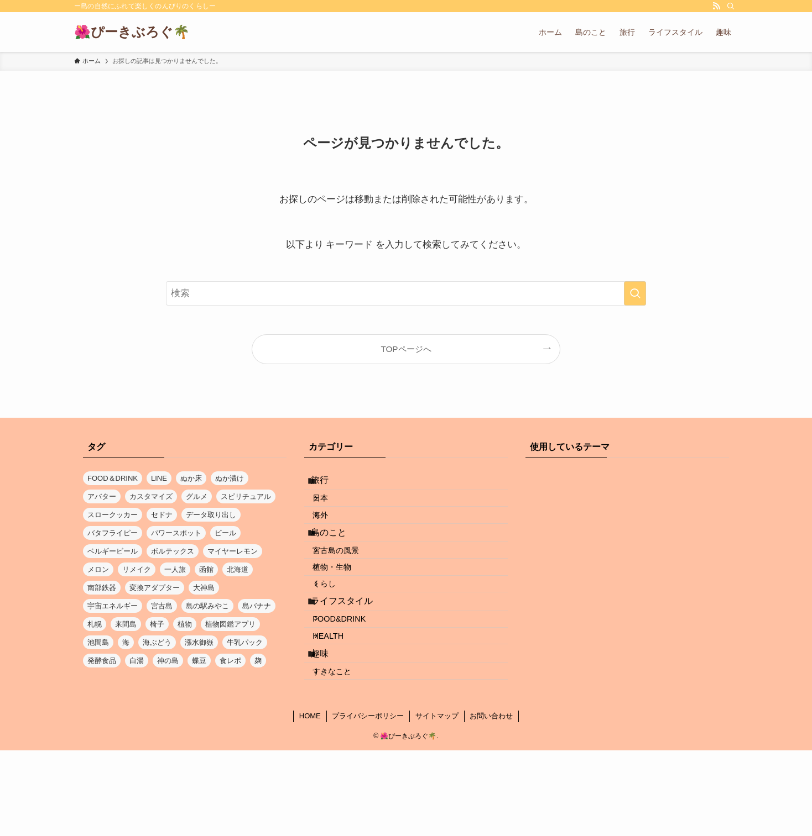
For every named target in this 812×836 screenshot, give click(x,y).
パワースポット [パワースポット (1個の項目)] (176, 533)
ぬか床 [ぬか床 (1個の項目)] (191, 478)
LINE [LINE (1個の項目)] (159, 478)
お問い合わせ (491, 801)
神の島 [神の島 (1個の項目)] (168, 660)
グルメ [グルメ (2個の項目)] (196, 496)
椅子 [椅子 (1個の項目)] (157, 624)
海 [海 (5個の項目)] (125, 642)
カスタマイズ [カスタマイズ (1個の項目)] (151, 496)
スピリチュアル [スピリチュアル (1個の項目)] (246, 496)
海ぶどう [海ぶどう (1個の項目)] (157, 642)
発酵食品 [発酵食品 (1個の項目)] (101, 660)
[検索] (730, 6)
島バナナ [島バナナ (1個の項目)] (256, 606)
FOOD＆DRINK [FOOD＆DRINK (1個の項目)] (112, 478)
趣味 (328, 728)
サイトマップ (437, 801)
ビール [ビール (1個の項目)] (225, 533)
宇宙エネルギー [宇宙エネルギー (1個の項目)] (112, 606)
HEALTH (339, 703)
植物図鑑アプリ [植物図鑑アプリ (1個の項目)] (230, 624)
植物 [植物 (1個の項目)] (185, 624)
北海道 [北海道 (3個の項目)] (237, 569)
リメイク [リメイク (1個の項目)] (136, 569)
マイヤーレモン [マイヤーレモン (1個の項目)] (232, 551)
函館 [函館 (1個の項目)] (206, 569)
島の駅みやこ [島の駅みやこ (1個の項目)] (207, 606)
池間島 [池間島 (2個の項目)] (98, 642)
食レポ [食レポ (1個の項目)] (230, 660)
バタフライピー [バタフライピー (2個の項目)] (112, 533)
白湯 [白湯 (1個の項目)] (136, 660)
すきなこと (343, 753)
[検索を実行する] (635, 293)
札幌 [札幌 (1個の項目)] (94, 624)
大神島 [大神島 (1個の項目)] (204, 587)
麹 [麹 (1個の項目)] (258, 660)
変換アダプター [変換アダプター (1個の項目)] (154, 587)
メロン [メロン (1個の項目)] (98, 569)
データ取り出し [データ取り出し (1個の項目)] (211, 515)
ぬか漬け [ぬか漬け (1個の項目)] (229, 478)
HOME (310, 801)
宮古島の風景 (347, 582)
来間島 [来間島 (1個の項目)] (126, 624)
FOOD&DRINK (350, 679)
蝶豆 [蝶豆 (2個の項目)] (199, 660)
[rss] (716, 6)
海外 (332, 532)
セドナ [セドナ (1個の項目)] (162, 515)
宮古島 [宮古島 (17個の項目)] (162, 606)
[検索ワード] (406, 293)
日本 (332, 508)
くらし (335, 629)
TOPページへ (406, 349)
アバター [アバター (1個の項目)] (101, 496)
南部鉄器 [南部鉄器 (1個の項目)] (101, 587)
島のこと (337, 557)
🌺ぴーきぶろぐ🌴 (132, 32)
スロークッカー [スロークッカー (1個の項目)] (112, 515)
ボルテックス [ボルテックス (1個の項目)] (172, 551)
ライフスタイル (351, 654)
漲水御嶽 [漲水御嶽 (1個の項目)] (199, 642)
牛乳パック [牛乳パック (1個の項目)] (245, 642)
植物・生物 (343, 606)
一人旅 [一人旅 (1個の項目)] (175, 569)
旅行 (328, 483)
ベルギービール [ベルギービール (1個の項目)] (112, 551)
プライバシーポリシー (368, 801)
